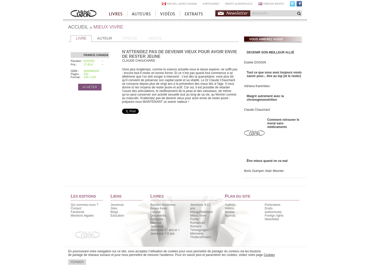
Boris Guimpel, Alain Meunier (264, 171)
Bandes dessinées (162, 205)
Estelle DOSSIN (255, 62)
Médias (230, 212)
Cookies (269, 255)
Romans (196, 226)
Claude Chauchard (257, 110)
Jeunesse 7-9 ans (162, 233)
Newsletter (237, 13)
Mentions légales (82, 215)
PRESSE (130, 38)
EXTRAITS (193, 14)
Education (117, 215)
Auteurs (230, 205)
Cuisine (155, 212)
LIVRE (81, 38)
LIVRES (116, 14)
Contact (76, 208)
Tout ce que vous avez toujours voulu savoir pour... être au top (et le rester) (274, 74)
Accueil (83, 14)
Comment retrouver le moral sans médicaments (283, 123)
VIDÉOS (167, 14)
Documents (158, 215)
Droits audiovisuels (273, 210)
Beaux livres (158, 208)
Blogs (114, 212)
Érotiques (156, 219)
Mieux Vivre (198, 215)
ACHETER (89, 87)
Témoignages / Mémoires (200, 231)
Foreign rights (274, 215)
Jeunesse (117, 205)
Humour (155, 223)
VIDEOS (155, 38)
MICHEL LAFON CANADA (182, 3)
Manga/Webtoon (201, 212)
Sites (113, 208)
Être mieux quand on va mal (267, 161)
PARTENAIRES (211, 3)
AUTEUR (104, 38)
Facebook (299, 5)
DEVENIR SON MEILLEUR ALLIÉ (270, 52)
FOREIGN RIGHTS (273, 3)
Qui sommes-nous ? (84, 205)
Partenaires (272, 205)
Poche (194, 219)
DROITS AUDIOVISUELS (238, 3)
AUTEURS (141, 14)
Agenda (230, 215)
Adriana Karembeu (257, 86)
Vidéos (229, 208)
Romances (197, 223)
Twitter (292, 5)
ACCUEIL (78, 27)
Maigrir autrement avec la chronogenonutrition (265, 97)
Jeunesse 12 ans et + (165, 230)
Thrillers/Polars (200, 237)
